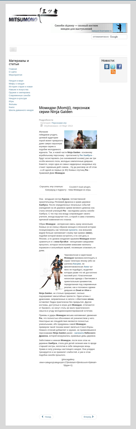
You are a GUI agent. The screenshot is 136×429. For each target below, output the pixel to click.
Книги (11, 107)
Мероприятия (15, 75)
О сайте (13, 72)
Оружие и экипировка (19, 92)
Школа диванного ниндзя (21, 110)
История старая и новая (21, 86)
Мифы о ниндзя (16, 83)
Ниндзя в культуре (18, 98)
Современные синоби (19, 95)
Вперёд (89, 417)
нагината (79, 333)
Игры (11, 101)
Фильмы (13, 104)
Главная (13, 69)
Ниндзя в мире (16, 80)
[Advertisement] (80, 80)
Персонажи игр (59, 123)
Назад (46, 417)
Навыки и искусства (18, 89)
